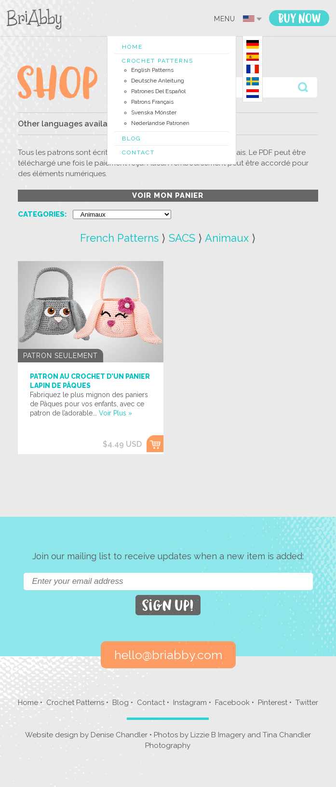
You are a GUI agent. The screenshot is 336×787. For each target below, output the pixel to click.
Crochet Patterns (157, 60)
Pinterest (272, 702)
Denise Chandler (119, 735)
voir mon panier (167, 195)
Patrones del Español (158, 91)
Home (132, 46)
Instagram (190, 702)
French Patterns (119, 238)
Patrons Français (152, 101)
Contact (138, 152)
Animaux (227, 238)
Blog (131, 138)
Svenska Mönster (153, 112)
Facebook (232, 702)
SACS (182, 238)
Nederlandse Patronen (160, 123)
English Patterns (152, 70)
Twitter (307, 702)
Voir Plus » (115, 413)
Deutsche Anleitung (157, 80)
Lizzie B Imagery (217, 735)
